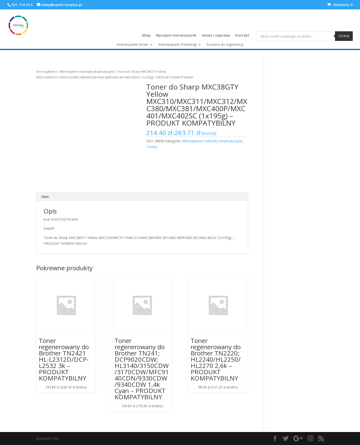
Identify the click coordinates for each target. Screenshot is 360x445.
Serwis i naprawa (216, 36)
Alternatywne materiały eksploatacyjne (87, 71)
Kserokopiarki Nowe (132, 45)
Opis (45, 196)
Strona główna (46, 71)
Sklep (146, 36)
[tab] (45, 197)
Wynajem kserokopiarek (176, 36)
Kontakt (242, 36)
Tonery (151, 146)
